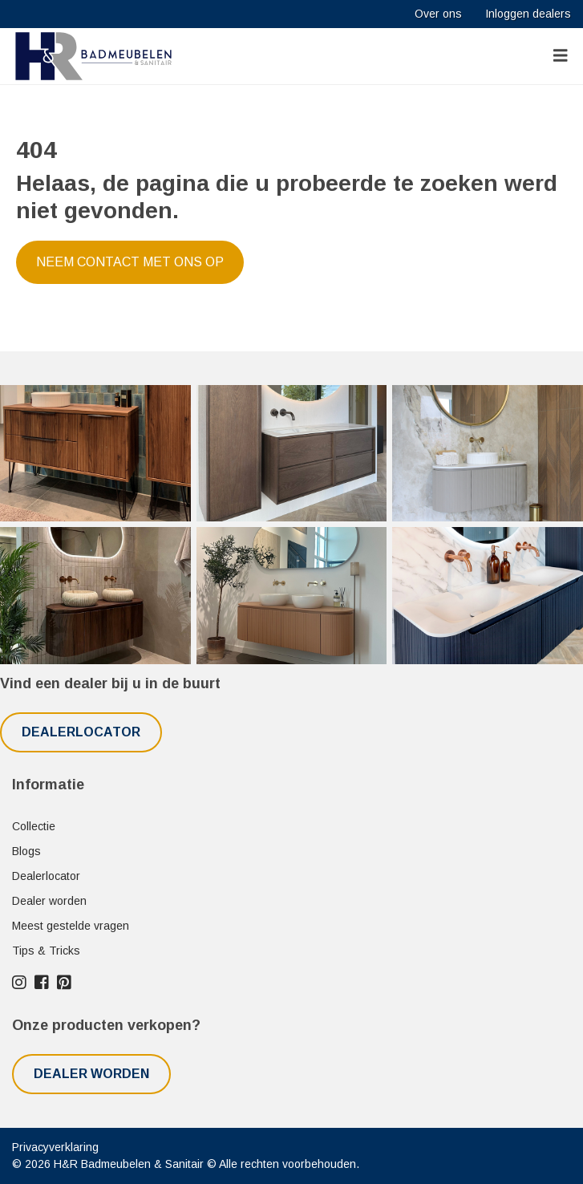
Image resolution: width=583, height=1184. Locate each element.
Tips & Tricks (46, 950)
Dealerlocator (81, 732)
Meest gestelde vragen (70, 925)
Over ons (438, 13)
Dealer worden (49, 900)
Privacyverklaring (55, 1147)
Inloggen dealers (528, 13)
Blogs (26, 851)
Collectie (33, 826)
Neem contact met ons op (130, 262)
